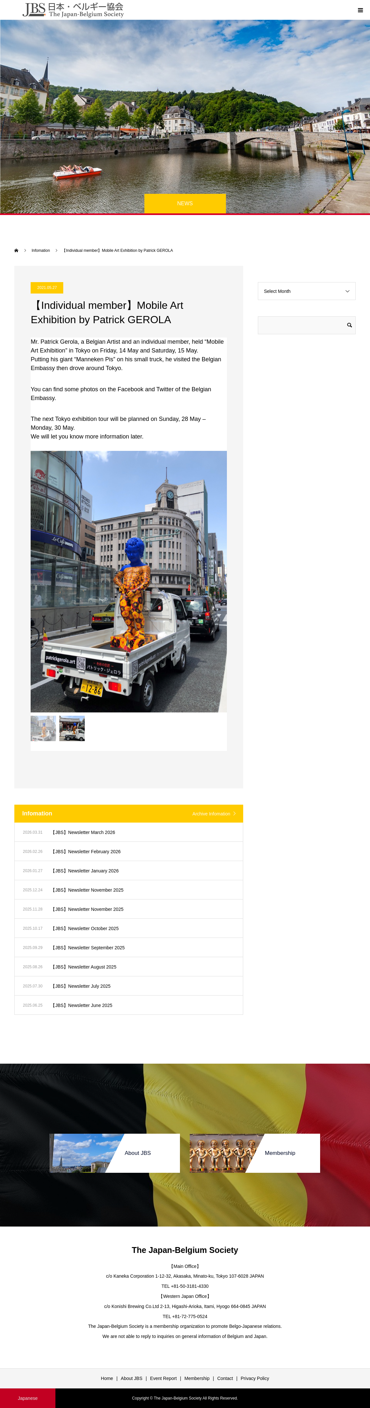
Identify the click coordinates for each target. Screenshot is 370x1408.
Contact (225, 1378)
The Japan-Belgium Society (185, 1250)
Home (107, 1378)
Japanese (28, 1398)
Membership (197, 1378)
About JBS (131, 1378)
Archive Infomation (211, 813)
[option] (129, 581)
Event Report (163, 1378)
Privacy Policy (255, 1378)
